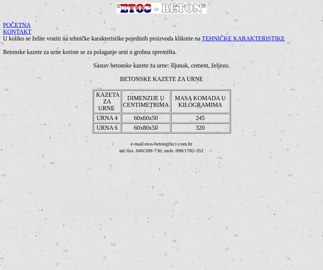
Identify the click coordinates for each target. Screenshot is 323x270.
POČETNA (17, 25)
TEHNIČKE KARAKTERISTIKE (243, 38)
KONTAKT (17, 31)
